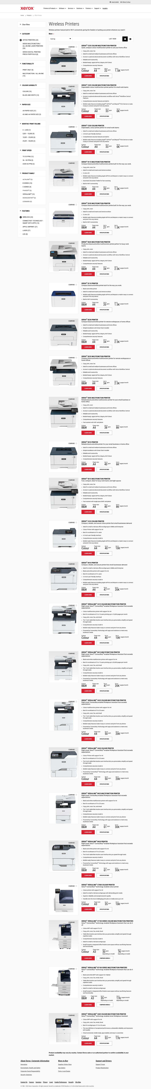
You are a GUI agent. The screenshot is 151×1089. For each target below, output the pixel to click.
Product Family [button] (28, 173)
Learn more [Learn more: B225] (88, 274)
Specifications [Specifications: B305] (104, 433)
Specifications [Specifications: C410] (104, 553)
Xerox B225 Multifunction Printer (95, 242)
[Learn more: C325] (63, 100)
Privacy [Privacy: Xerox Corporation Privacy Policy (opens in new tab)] (45, 1082)
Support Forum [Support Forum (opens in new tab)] (100, 1064)
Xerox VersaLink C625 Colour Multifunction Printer (103, 700)
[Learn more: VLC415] (63, 619)
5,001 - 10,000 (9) (28, 134)
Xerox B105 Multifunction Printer (95, 203)
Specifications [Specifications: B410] (104, 595)
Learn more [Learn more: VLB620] (88, 875)
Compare (71, 47)
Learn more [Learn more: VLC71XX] (88, 958)
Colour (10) (27, 91)
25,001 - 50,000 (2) (29, 141)
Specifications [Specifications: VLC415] (104, 643)
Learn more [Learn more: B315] (88, 512)
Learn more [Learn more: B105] (88, 232)
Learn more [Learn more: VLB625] (88, 832)
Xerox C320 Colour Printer (92, 126)
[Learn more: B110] (63, 298)
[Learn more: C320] (63, 140)
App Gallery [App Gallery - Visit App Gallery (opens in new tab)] (61, 1068)
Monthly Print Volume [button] (31, 124)
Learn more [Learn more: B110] (88, 310)
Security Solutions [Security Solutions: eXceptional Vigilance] (26, 1075)
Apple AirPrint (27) (30, 227)
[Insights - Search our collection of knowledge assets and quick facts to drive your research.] (105, 8)
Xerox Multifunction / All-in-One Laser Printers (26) (33, 46)
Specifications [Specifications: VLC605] (104, 1043)
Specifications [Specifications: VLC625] (104, 739)
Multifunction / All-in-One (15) (33, 75)
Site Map (78, 1082)
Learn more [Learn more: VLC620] (88, 784)
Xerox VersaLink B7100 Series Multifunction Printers (104, 968)
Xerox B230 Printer (89, 320)
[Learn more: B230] (63, 334)
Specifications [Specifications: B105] (104, 232)
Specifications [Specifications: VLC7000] (104, 909)
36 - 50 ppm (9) (28, 160)
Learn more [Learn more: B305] (88, 433)
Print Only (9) (28, 70)
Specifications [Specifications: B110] (104, 310)
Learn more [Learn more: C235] (88, 76)
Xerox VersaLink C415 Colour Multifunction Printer (103, 604)
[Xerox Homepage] (27, 8)
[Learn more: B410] (63, 577)
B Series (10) (27, 183)
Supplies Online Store (65, 1064)
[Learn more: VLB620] (63, 856)
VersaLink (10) (29, 194)
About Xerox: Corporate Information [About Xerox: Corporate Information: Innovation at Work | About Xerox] (35, 1061)
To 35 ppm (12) (28, 156)
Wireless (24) (28, 217)
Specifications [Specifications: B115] (104, 194)
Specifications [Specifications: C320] (104, 152)
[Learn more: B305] (63, 412)
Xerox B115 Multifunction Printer (95, 162)
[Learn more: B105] (63, 218)
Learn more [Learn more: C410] (88, 553)
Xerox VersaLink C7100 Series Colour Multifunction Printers (107, 921)
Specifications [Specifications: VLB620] (104, 875)
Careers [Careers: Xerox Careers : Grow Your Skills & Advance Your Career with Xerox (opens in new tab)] (31, 1082)
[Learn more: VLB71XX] (63, 982)
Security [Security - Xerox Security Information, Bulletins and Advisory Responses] (71, 1082)
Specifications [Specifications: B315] (104, 512)
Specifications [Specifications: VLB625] (104, 832)
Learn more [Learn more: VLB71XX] (88, 1005)
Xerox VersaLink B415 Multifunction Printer (100, 652)
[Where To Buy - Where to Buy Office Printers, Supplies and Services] (125, 2)
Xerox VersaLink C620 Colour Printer (97, 748)
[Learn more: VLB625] (63, 808)
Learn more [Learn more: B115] (88, 194)
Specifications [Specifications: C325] (104, 116)
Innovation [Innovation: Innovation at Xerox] (24, 1064)
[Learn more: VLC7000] (63, 899)
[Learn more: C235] (63, 60)
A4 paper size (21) (29, 111)
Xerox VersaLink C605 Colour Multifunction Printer (103, 1014)
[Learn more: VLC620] (63, 763)
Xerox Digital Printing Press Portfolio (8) (32, 53)
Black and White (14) (31, 95)
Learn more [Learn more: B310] (88, 469)
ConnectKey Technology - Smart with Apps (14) (33, 222)
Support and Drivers (104, 1061)
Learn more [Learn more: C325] (88, 116)
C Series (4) (27, 187)
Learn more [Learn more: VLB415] (88, 691)
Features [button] (26, 211)
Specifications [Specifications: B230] (104, 347)
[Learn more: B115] (63, 176)
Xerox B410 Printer (89, 563)
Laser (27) (26, 230)
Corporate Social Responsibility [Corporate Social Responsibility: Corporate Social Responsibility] (30, 1071)
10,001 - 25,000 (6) (29, 137)
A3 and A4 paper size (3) (32, 114)
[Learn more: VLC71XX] (63, 936)
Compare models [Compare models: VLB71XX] (105, 1005)
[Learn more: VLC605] (63, 1029)
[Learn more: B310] (63, 457)
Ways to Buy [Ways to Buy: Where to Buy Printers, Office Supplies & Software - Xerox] (63, 1061)
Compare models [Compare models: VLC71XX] (105, 958)
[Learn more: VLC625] (63, 715)
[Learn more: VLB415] (63, 667)
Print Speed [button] (26, 150)
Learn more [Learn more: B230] (88, 347)
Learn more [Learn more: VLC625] (88, 739)
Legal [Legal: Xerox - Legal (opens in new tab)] (51, 1082)
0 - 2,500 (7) (27, 130)
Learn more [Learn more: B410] (88, 595)
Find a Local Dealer (64, 1071)
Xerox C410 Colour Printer (92, 521)
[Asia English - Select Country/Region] (114, 2)
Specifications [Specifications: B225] (104, 274)
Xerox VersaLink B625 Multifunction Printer (100, 793)
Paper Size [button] (26, 105)
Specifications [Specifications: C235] (104, 76)
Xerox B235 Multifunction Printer (95, 356)
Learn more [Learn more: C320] (88, 152)
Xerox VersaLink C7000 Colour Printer (98, 885)
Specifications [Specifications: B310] (104, 469)
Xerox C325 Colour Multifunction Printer (98, 85)
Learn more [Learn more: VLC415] (88, 643)
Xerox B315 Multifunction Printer (95, 479)
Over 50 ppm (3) (29, 164)
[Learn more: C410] (63, 536)
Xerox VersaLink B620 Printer (94, 841)
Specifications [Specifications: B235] (104, 388)
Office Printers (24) (30, 40)
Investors (38, 1082)
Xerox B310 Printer (89, 442)
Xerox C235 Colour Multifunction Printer (98, 46)
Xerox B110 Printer (89, 283)
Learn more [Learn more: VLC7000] (88, 909)
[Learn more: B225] (63, 257)
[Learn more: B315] (63, 493)
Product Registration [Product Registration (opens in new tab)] (102, 1068)
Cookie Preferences (61, 1082)
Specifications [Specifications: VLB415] (104, 691)
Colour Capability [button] (29, 85)
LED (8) (25, 234)
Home (22, 15)
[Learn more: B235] (63, 371)
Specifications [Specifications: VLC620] (104, 784)
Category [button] (26, 34)
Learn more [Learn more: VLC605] (88, 1043)
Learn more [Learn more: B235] (88, 388)
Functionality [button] (28, 64)
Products (29, 15)
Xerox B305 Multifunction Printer (95, 398)
